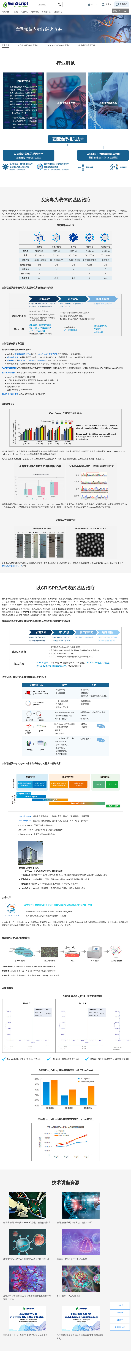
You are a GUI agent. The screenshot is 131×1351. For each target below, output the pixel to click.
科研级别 (22, 360)
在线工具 (10, 1319)
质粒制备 (11, 360)
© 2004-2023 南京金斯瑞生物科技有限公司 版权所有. (29, 1341)
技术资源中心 (12, 1316)
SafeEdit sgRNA (24, 821)
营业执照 (57, 1341)
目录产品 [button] (24, 12)
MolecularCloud (19, 1336)
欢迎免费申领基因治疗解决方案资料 (53, 1276)
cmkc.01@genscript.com (12, 566)
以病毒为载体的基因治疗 (28, 45)
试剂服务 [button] (6, 12)
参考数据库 (11, 1326)
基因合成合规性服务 (10, 394)
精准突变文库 (12, 357)
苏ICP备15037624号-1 (73, 1341)
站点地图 (62, 1326)
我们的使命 (63, 1319)
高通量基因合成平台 (23, 354)
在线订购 (116, 11)
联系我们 (36, 1323)
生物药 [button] (15, 12)
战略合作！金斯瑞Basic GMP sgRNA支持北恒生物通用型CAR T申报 (58, 905)
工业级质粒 (32, 360)
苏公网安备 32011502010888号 (99, 1342)
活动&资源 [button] (34, 12)
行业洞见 (5, 45)
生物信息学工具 (39, 1316)
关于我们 (62, 1316)
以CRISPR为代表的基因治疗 (58, 45)
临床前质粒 (43, 360)
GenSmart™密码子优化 (48, 354)
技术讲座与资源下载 (86, 45)
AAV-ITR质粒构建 (9, 368)
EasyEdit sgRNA (24, 816)
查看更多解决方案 (79, 1276)
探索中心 (10, 1323)
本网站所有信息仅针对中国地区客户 (22, 1344)
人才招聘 (62, 1323)
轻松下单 (36, 1319)
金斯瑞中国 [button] (57, 12)
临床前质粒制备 (8, 372)
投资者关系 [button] (46, 12)
